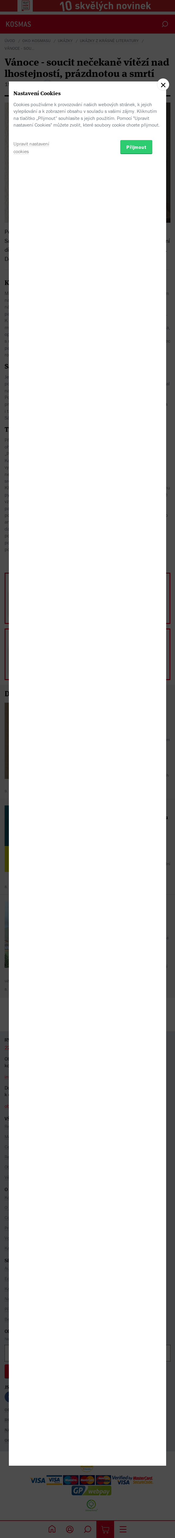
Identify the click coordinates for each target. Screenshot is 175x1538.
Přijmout (136, 800)
